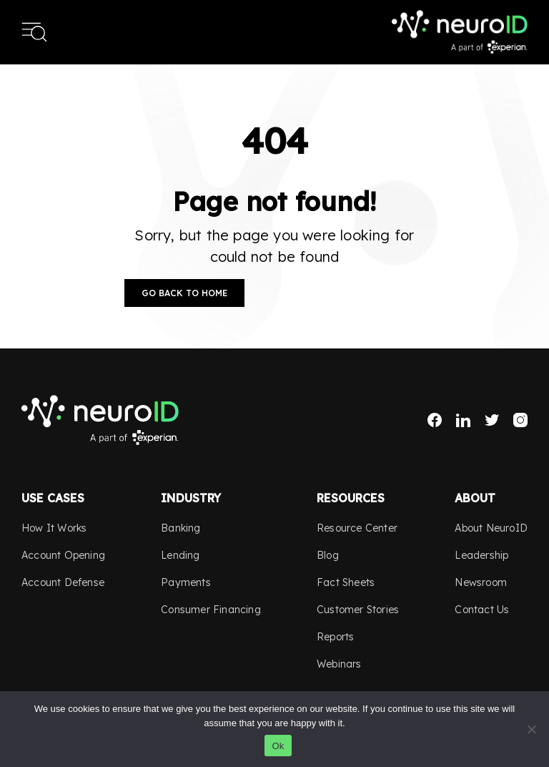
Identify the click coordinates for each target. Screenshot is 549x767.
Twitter (492, 420)
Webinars (339, 664)
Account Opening (63, 555)
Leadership (481, 555)
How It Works (53, 528)
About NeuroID (491, 528)
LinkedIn (463, 420)
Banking (180, 528)
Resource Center (357, 528)
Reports (335, 636)
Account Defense (62, 582)
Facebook (434, 420)
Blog (328, 555)
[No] (531, 729)
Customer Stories (358, 609)
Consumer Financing (211, 609)
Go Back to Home (184, 293)
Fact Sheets (346, 582)
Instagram (520, 420)
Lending (180, 555)
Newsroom (481, 582)
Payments (186, 582)
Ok (278, 746)
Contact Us (482, 609)
